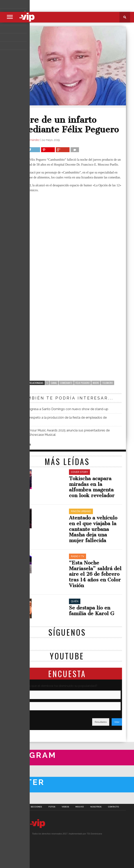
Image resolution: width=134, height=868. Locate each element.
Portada (19, 807)
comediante (66, 382)
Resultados (101, 722)
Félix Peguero (82, 382)
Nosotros (95, 807)
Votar (116, 722)
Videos (65, 807)
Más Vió (79, 807)
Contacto (113, 807)
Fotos (52, 807)
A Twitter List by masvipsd (13, 798)
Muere (96, 382)
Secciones (36, 807)
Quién (18, 112)
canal (54, 382)
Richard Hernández (28, 140)
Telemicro (107, 382)
